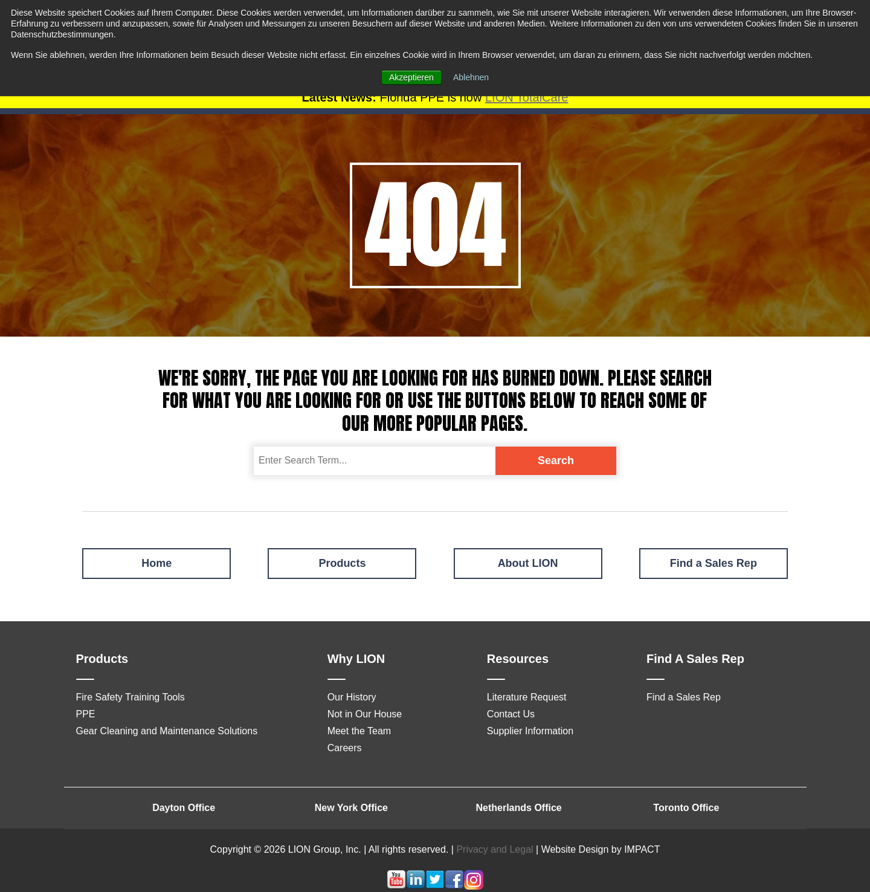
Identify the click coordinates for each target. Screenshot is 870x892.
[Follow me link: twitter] (435, 886)
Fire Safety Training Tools (130, 697)
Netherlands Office (518, 808)
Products (342, 563)
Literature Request (527, 697)
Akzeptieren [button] (411, 77)
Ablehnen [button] (471, 77)
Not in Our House (364, 714)
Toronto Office (686, 808)
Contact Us (511, 714)
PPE (85, 714)
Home (156, 563)
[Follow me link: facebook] (454, 886)
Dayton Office (183, 808)
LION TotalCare (526, 97)
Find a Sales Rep (713, 563)
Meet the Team (359, 731)
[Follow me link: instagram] (473, 886)
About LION (528, 563)
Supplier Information (530, 731)
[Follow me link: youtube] (396, 886)
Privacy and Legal (494, 849)
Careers (344, 748)
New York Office (351, 808)
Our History (351, 697)
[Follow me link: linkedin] (415, 886)
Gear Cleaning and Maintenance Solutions (167, 731)
